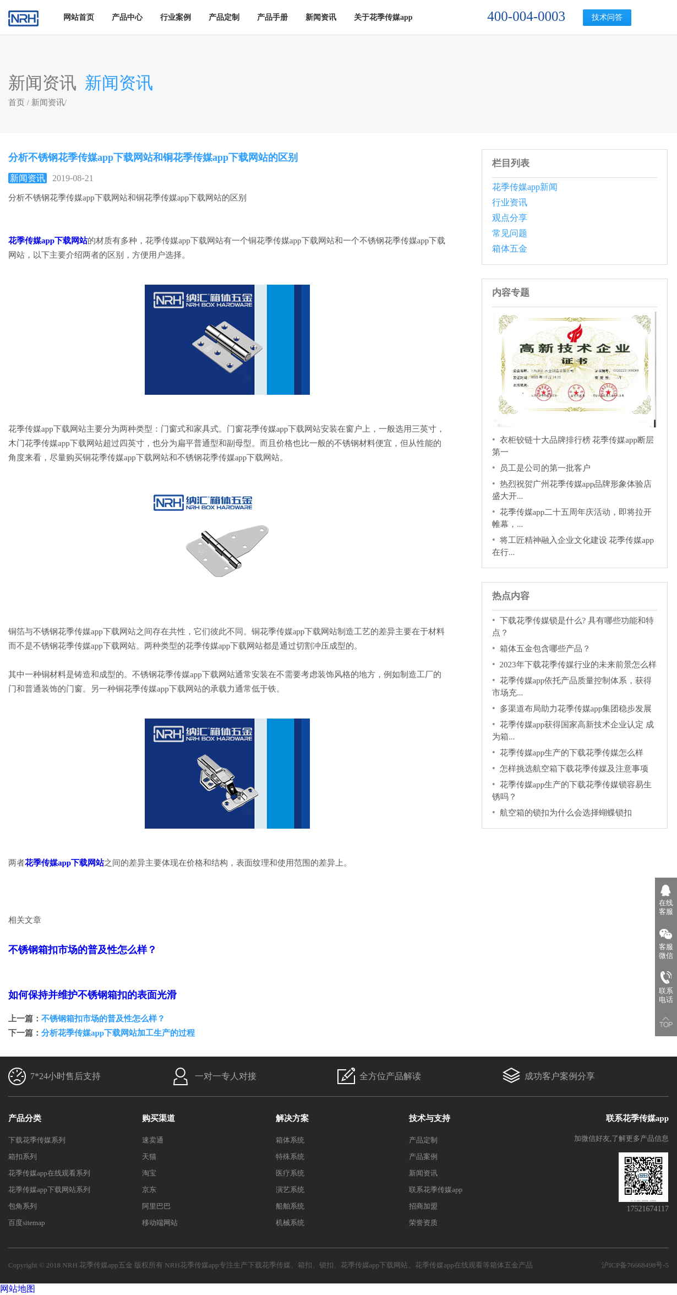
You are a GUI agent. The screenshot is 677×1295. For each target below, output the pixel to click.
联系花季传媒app (435, 1189)
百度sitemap (26, 1222)
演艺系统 (290, 1189)
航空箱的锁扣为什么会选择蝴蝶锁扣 (566, 812)
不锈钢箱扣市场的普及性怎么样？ (103, 1018)
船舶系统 (290, 1206)
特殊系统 (290, 1156)
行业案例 (175, 17)
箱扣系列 (22, 1156)
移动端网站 (160, 1222)
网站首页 (78, 17)
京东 (149, 1189)
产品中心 (127, 17)
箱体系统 (290, 1140)
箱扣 (305, 1265)
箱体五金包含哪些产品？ (545, 648)
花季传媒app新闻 (525, 187)
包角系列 (22, 1206)
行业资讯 (509, 202)
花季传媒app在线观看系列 (49, 1173)
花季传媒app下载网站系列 (49, 1189)
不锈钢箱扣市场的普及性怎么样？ (82, 949)
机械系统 (290, 1222)
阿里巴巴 (156, 1206)
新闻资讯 (320, 17)
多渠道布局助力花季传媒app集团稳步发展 (576, 708)
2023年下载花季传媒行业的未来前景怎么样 (578, 664)
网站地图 (17, 1288)
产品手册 (272, 17)
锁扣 (326, 1265)
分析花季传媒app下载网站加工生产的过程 (118, 1033)
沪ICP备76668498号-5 (635, 1265)
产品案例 (423, 1156)
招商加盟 (423, 1206)
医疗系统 (290, 1173)
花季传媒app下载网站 (374, 1265)
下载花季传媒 (269, 1265)
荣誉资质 (423, 1222)
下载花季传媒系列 (36, 1140)
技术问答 (607, 17)
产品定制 (224, 17)
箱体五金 (509, 248)
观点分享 (509, 217)
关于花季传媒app (383, 17)
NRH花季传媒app (192, 1265)
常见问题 (509, 233)
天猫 (149, 1156)
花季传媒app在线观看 (449, 1265)
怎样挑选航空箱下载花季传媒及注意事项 (574, 768)
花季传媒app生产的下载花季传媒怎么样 (572, 752)
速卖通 (152, 1140)
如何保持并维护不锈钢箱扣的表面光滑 (92, 994)
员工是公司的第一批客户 (545, 468)
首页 (16, 102)
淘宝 (149, 1173)
